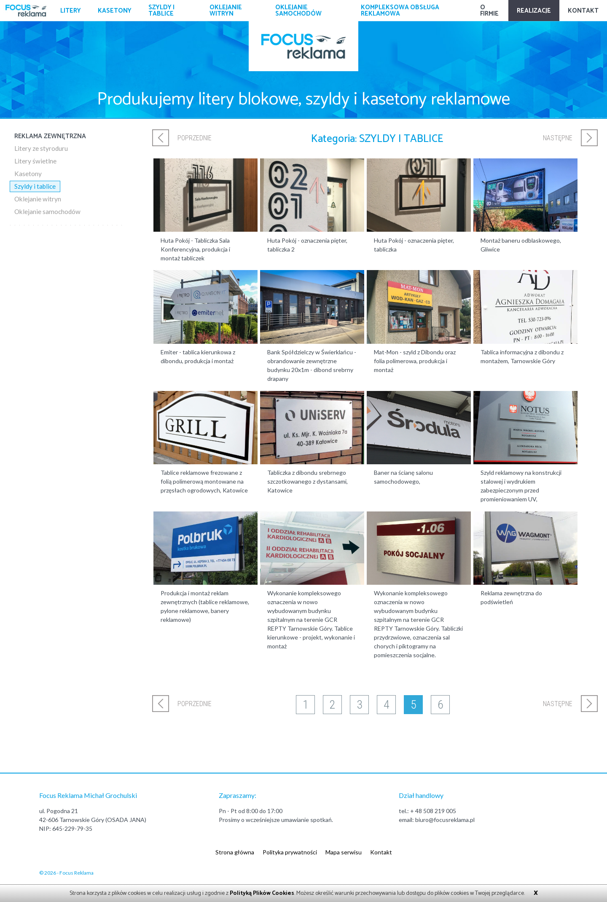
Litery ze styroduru (41, 148)
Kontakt (583, 10)
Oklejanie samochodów (298, 10)
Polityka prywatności (290, 852)
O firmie (489, 10)
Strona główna (234, 852)
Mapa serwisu (343, 852)
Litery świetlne (35, 161)
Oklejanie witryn (225, 10)
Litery (70, 10)
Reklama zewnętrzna (50, 136)
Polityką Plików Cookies (262, 893)
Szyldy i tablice (161, 10)
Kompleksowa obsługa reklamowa (400, 10)
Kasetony (115, 10)
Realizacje (534, 10)
